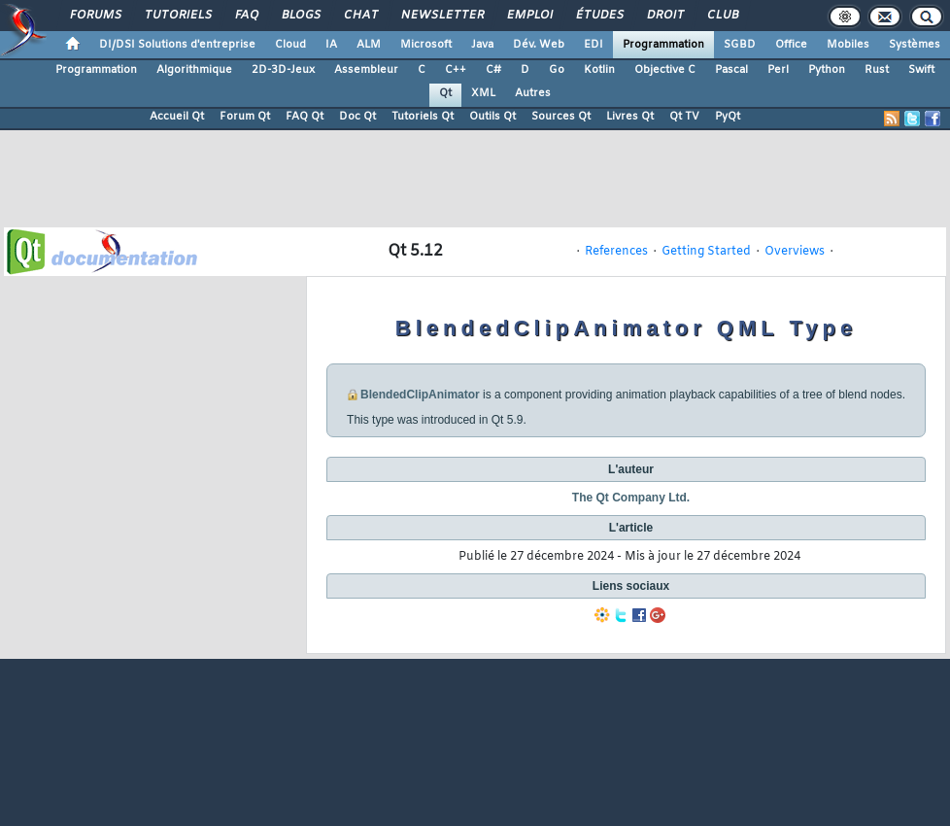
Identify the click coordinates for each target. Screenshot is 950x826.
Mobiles (848, 45)
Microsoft (426, 45)
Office (791, 45)
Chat (360, 15)
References (616, 251)
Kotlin (599, 70)
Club (721, 15)
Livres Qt (630, 116)
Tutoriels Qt (422, 116)
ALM (368, 45)
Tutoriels (177, 15)
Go (556, 70)
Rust (877, 70)
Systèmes (914, 45)
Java (482, 45)
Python (826, 70)
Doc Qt (357, 116)
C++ (455, 70)
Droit (664, 15)
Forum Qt (245, 116)
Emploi (529, 15)
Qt (445, 93)
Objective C (665, 70)
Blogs (300, 15)
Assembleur (366, 70)
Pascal (731, 70)
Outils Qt (492, 116)
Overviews (794, 251)
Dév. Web (538, 45)
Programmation (663, 45)
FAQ (245, 15)
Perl (778, 70)
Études (599, 15)
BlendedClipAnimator (420, 394)
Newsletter (441, 15)
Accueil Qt (177, 116)
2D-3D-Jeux (283, 70)
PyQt (727, 116)
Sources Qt (561, 116)
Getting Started (706, 251)
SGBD (740, 45)
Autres (533, 93)
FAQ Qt (304, 116)
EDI (593, 45)
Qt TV (684, 116)
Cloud (290, 45)
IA (331, 45)
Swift (921, 70)
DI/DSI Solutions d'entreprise (177, 45)
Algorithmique (194, 70)
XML (483, 93)
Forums (94, 15)
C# (493, 70)
